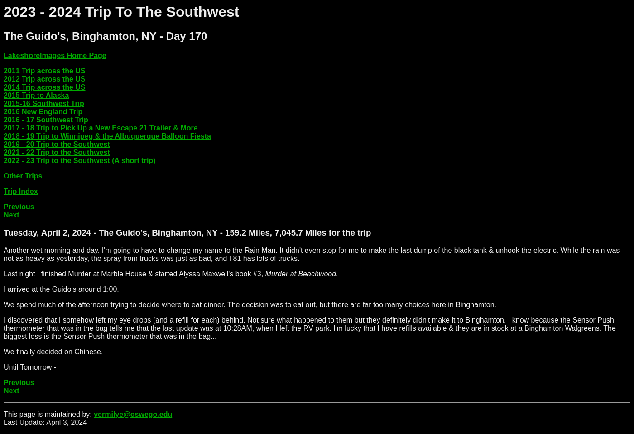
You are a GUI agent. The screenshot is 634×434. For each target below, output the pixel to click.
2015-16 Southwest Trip (44, 103)
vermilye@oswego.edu (133, 414)
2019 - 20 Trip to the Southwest (57, 144)
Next (11, 215)
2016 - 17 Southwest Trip (46, 120)
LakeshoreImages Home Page (55, 55)
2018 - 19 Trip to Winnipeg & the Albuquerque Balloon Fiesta (107, 136)
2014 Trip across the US (45, 87)
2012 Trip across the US (45, 79)
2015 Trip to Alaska (36, 95)
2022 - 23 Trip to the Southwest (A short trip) (79, 160)
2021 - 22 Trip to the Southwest (57, 152)
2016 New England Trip (43, 112)
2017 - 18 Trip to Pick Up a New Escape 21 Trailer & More (101, 128)
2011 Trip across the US (45, 71)
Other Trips (23, 176)
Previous (19, 207)
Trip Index (21, 191)
